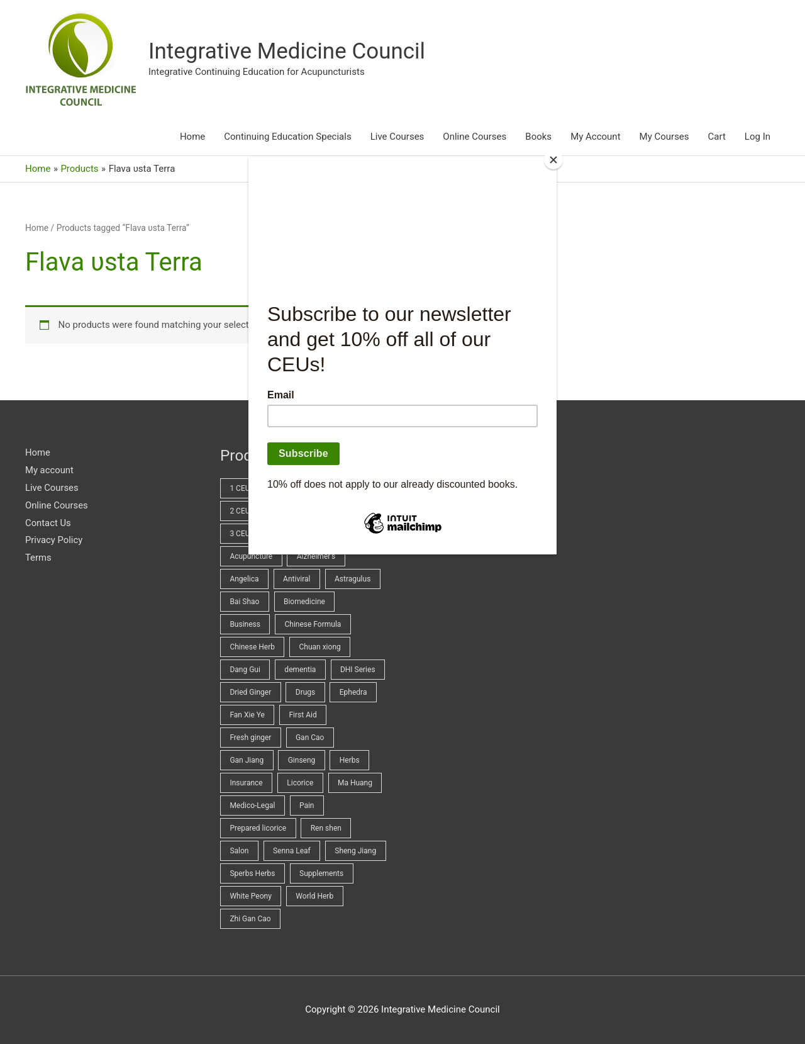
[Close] (553, 159)
